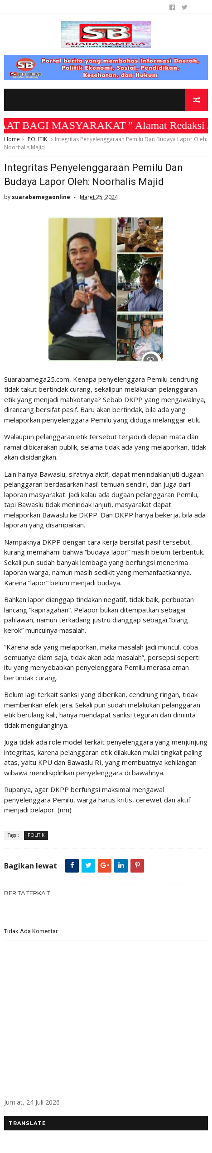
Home (12, 139)
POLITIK (37, 139)
